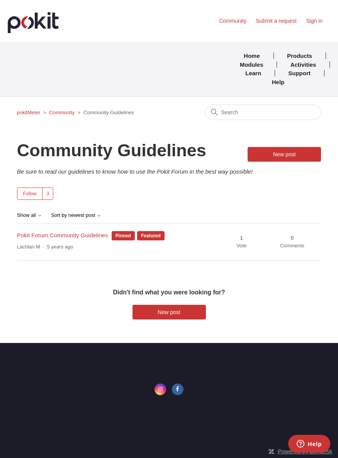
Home (252, 55)
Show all (29, 215)
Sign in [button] (314, 21)
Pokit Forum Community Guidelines (62, 235)
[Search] (263, 112)
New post (284, 154)
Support (299, 73)
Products (299, 55)
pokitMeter (29, 112)
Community (232, 21)
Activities (303, 64)
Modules (251, 64)
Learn (253, 73)
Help (278, 82)
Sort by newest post (76, 215)
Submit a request (276, 21)
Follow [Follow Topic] (30, 193)
